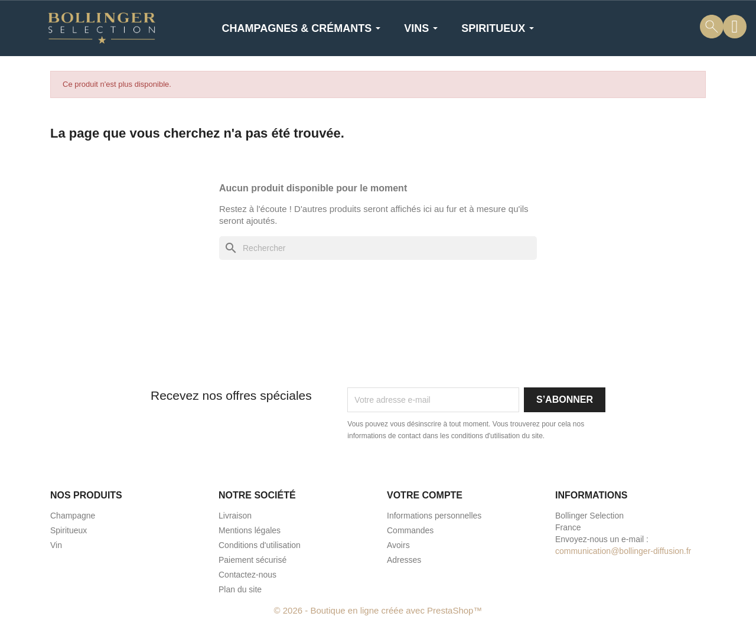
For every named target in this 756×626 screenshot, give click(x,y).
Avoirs (398, 545)
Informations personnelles (434, 515)
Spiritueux (68, 530)
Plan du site (240, 589)
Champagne (72, 515)
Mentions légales (250, 530)
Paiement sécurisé (252, 560)
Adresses (404, 560)
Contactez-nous (247, 574)
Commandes (410, 530)
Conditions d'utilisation (260, 545)
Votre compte (424, 495)
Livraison (235, 515)
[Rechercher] (378, 248)
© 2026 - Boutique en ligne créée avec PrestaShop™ (378, 610)
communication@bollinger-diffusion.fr (623, 551)
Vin (56, 545)
